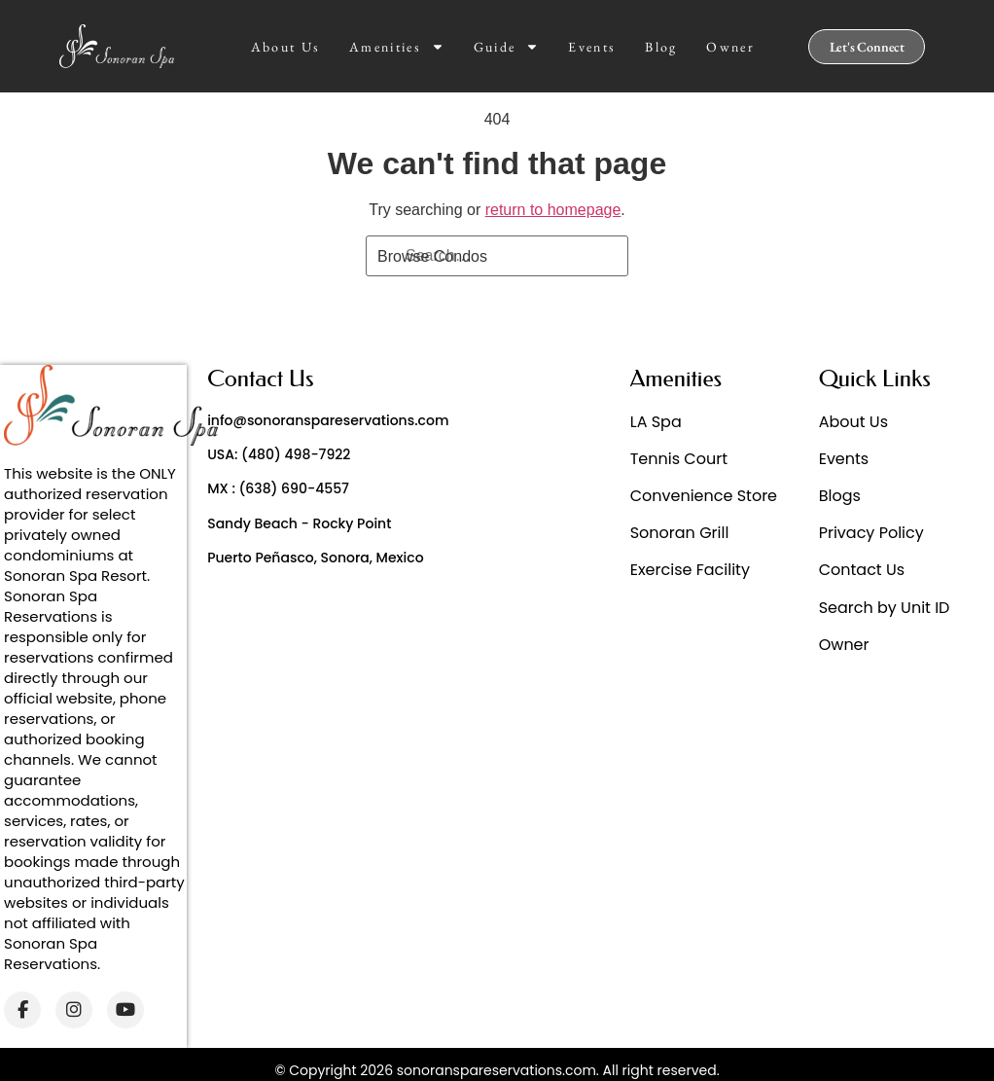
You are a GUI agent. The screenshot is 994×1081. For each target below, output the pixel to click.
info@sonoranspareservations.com (327, 420)
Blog (661, 46)
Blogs (840, 496)
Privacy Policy (871, 533)
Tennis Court (679, 459)
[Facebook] (22, 1009)
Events (592, 46)
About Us (285, 46)
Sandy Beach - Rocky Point (299, 523)
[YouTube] (125, 1009)
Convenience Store (703, 496)
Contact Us (862, 570)
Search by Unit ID (884, 607)
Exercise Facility (690, 570)
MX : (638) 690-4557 (278, 488)
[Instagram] (73, 1009)
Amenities (396, 46)
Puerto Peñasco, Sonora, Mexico (315, 557)
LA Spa (656, 422)
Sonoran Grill (679, 533)
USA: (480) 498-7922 (278, 454)
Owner (730, 46)
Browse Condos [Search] (432, 256)
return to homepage (553, 209)
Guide (507, 46)
